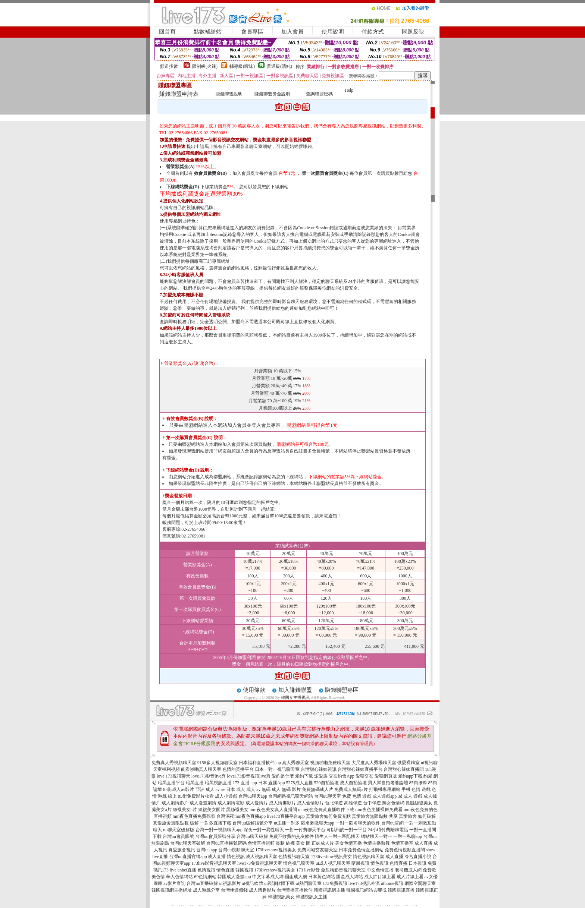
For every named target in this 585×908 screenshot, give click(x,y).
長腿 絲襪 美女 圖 (293, 843)
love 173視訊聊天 (173, 776)
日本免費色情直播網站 (361, 849)
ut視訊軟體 (252, 883)
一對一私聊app (407, 836)
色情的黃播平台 (238, 769)
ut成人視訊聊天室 (333, 863)
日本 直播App (271, 782)
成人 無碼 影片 (286, 789)
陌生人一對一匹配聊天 (337, 836)
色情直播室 (402, 843)
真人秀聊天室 (295, 762)
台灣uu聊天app (252, 796)
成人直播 (423, 843)
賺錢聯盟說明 (229, 94)
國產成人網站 (349, 876)
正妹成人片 (323, 843)
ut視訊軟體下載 (279, 883)
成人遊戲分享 (206, 890)
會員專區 (252, 32)
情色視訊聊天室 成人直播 (378, 856)
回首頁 (167, 32)
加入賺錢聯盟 (295, 690)
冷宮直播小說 (417, 856)
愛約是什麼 (283, 776)
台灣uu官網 (392, 823)
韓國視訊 (244, 870)
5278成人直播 (299, 782)
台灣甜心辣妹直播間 (404, 769)
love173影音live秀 (208, 776)
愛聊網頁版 (386, 776)
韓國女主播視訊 (295, 697)
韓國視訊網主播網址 (171, 890)
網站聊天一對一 (376, 836)
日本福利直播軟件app (260, 762)
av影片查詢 (174, 883)
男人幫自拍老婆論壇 (388, 782)
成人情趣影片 (282, 802)
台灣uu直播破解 (202, 883)
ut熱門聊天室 (309, 883)
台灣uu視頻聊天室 (236, 849)
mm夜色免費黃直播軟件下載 (326, 809)
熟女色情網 (393, 802)
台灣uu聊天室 (327, 796)
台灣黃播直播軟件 (295, 890)
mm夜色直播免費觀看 (194, 816)
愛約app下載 (410, 776)
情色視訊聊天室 (299, 863)
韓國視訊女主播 (311, 896)
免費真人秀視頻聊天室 (173, 762)
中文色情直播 (380, 870)
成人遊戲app (384, 796)
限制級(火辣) (205, 66)
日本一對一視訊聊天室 (277, 769)
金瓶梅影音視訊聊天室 (343, 870)
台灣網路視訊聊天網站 (290, 796)
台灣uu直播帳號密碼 (226, 843)
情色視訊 (379, 863)
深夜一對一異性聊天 (264, 829)
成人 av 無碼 (258, 789)
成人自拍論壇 (353, 782)
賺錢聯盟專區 (342, 690)
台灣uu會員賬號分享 (215, 836)
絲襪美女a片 (185, 809)
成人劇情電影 (231, 802)
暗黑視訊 (360, 863)
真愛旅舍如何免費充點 (328, 816)
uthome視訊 (392, 883)
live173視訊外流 (364, 883)
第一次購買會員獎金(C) (325, 173)
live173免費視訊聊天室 (259, 863)
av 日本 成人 (233, 789)
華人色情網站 (179, 876)
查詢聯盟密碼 (319, 94)
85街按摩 (418, 782)
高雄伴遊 (353, 802)
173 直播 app (245, 782)
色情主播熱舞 (376, 843)
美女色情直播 (348, 843)
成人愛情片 (256, 802)
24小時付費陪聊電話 (388, 829)
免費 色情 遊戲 (356, 796)
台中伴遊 (372, 802)
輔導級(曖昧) (242, 66)
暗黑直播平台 (171, 782)
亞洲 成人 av (207, 789)
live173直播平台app (285, 816)
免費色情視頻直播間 (405, 849)
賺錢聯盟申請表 (178, 94)
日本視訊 (417, 863)
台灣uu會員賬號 (178, 836)
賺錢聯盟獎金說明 (272, 94)
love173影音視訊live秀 (248, 776)
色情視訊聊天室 (294, 856)
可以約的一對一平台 (346, 829)
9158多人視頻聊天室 (217, 762)
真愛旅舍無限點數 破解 (176, 823)
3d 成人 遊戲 (410, 796)
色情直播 (398, 863)
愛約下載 (304, 776)
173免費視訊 (335, 883)
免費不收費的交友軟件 (291, 836)
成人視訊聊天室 (261, 856)
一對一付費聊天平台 (305, 829)
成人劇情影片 (175, 802)
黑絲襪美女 (237, 809)
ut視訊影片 (229, 883)
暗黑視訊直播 (218, 782)
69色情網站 (205, 876)
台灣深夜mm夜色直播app (241, 816)
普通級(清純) (279, 66)
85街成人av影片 (178, 789)
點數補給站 (208, 32)
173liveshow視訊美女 (275, 849)
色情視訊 (206, 870)
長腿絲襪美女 (419, 802)
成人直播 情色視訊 (226, 856)
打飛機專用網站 (384, 789)
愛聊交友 (364, 776)
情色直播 (225, 870)
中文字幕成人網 (268, 876)
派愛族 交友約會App (334, 776)
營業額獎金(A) (180, 166)
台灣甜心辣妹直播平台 (360, 769)
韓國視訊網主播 (329, 890)
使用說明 (333, 32)
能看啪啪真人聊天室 (201, 769)
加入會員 (292, 32)
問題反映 (413, 32)
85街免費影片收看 (196, 796)
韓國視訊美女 (281, 896)
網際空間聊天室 (420, 883)
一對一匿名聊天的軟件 (357, 823)
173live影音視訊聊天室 (213, 863)
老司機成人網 (408, 870)
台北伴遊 (334, 802)
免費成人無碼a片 (350, 789)
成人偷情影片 (310, 802)
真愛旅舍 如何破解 (417, 816)
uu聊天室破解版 (178, 829)
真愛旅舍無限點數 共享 (375, 816)
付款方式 (373, 32)
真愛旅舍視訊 (181, 849)
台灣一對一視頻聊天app (218, 829)
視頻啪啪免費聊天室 (330, 762)
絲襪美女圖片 (211, 809)
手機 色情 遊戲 (416, 789)
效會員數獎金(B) (210, 173)
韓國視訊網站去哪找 (366, 890)
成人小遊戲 (226, 796)
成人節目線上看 (379, 876)
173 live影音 (308, 870)
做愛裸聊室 (408, 762)
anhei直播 (187, 870)
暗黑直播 (195, 782)
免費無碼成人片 (317, 789)
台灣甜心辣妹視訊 (319, 769)
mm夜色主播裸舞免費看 (379, 809)
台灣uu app (206, 849)
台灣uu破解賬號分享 (252, 823)
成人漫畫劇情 (203, 802)
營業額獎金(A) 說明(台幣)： (189, 363)
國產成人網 (296, 876)
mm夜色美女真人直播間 (273, 809)
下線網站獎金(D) (182, 186)
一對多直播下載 (215, 823)
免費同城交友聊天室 (317, 849)
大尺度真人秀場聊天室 (373, 762)
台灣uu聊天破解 (252, 836)
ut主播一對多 (287, 823)
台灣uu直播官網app (188, 856)
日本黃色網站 (321, 876)
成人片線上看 (410, 876)
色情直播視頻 (261, 843)
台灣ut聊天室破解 (187, 843)
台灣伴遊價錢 (234, 890)
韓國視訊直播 (401, 890)
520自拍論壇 (326, 782)
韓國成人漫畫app (234, 876)
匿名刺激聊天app (317, 823)
